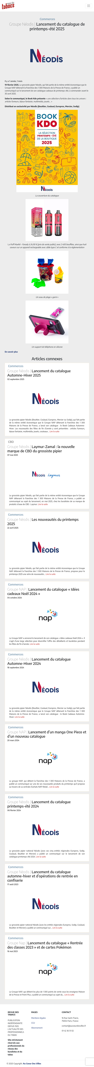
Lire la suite (54, 431)
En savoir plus (11, 352)
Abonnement (36, 1028)
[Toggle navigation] (88, 5)
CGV (33, 1023)
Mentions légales (38, 1018)
